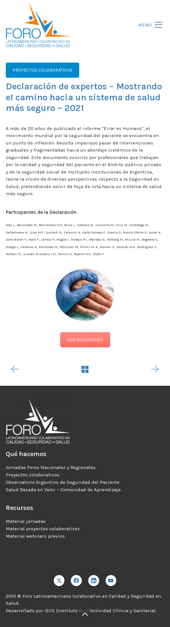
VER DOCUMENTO (85, 340)
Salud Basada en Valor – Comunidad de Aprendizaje (63, 490)
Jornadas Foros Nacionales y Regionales (51, 467)
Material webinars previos (35, 536)
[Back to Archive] (85, 369)
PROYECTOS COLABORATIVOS (42, 70)
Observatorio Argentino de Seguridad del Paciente (62, 482)
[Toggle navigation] (148, 25)
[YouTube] (111, 580)
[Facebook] (76, 580)
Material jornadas (26, 521)
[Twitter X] (59, 580)
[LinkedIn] (93, 580)
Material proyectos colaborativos (43, 529)
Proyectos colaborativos (33, 475)
